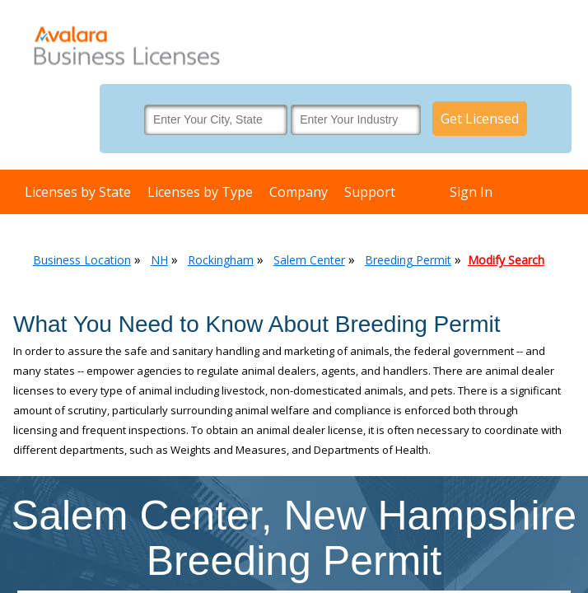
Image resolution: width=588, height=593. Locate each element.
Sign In (471, 192)
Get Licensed (480, 119)
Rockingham (221, 260)
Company (298, 192)
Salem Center (309, 260)
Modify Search (506, 260)
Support (369, 192)
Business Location (82, 260)
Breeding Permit (408, 260)
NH (159, 260)
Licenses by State (78, 192)
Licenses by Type (200, 192)
